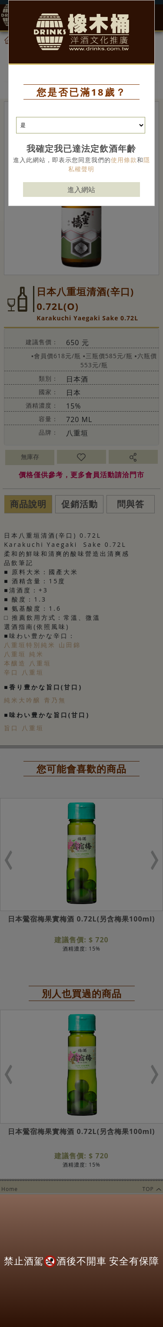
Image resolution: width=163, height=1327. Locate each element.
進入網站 (81, 189)
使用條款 (124, 160)
